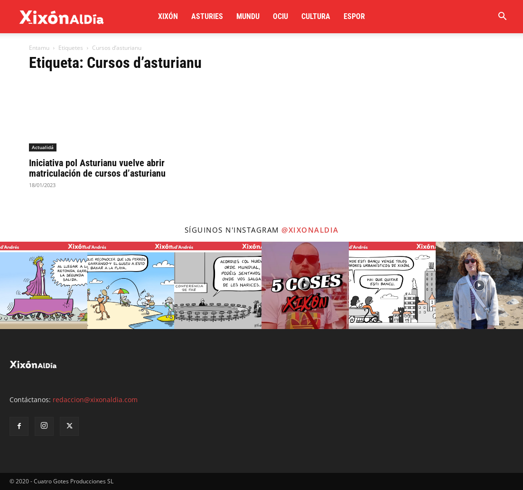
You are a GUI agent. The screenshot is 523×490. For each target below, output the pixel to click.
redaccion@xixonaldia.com (95, 399)
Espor (354, 16)
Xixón (168, 16)
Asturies (207, 16)
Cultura (315, 16)
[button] (502, 17)
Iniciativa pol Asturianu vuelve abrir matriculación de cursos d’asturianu (97, 168)
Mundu (248, 16)
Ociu (280, 16)
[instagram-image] (43, 285)
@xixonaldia (310, 230)
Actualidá (43, 147)
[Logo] (61, 16)
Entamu (39, 48)
